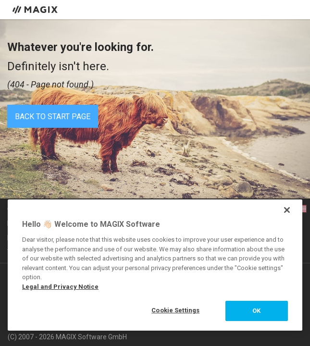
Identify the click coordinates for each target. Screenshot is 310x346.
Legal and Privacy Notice (60, 286)
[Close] (287, 210)
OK (256, 310)
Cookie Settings (175, 310)
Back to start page (52, 116)
